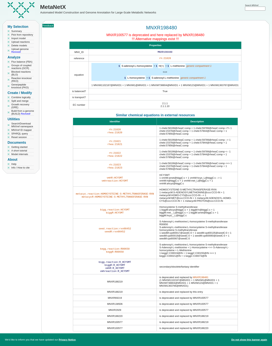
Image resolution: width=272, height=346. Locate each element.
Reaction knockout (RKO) (21, 79)
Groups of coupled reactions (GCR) (21, 67)
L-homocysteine (136, 78)
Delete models (19, 45)
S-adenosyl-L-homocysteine (137, 66)
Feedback (48, 25)
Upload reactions (20, 41)
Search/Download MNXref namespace (22, 125)
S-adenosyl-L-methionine (165, 78)
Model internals (19, 154)
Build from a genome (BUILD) (22, 112)
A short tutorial (19, 150)
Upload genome (20, 50)
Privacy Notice (67, 339)
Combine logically (21, 97)
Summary (16, 31)
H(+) (161, 66)
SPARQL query (19, 133)
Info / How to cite (20, 167)
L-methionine (178, 66)
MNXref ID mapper (21, 130)
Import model (18, 38)
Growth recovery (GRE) (20, 106)
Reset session (19, 137)
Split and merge (20, 100)
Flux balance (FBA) (21, 61)
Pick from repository (22, 34)
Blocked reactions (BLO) (21, 73)
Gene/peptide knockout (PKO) (20, 86)
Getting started (19, 147)
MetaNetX (53, 7)
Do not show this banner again (249, 339)
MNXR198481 (201, 279)
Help (13, 164)
